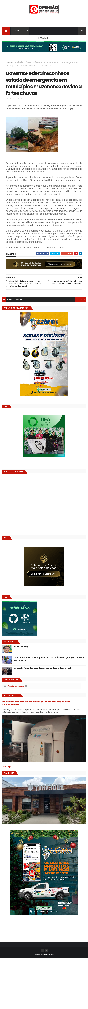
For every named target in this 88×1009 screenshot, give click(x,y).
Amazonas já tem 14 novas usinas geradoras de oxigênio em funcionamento (36, 705)
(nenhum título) (21, 648)
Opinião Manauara (15, 688)
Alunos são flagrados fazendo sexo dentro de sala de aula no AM (43, 670)
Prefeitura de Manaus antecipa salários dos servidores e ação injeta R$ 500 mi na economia (49, 660)
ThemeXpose (48, 957)
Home (9, 62)
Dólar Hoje (6, 768)
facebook (81, 301)
